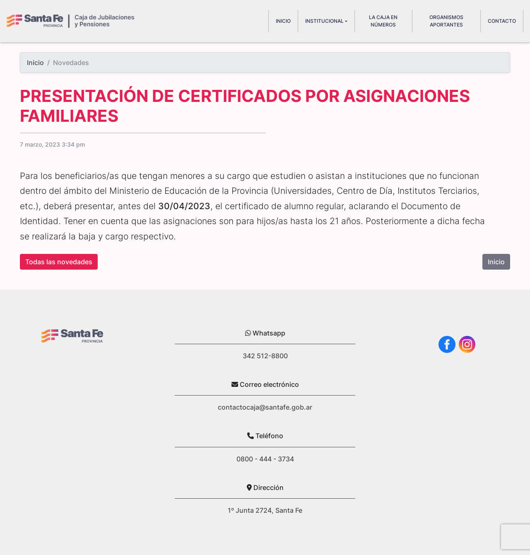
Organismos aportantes (446, 21)
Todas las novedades (58, 262)
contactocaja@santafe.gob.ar (265, 407)
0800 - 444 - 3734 (265, 459)
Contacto (502, 21)
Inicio (35, 62)
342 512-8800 (265, 356)
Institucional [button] (324, 21)
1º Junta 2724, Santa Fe (265, 510)
